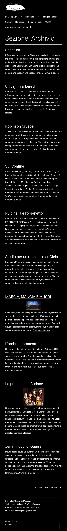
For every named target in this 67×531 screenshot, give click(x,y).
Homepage (20, 15)
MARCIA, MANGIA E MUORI (28, 290)
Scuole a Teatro (35, 15)
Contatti (9, 15)
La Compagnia (12, 10)
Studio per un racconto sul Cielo (31, 250)
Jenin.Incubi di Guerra (23, 439)
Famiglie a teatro (50, 10)
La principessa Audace (24, 377)
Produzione (30, 10)
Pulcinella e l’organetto (24, 206)
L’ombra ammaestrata (23, 337)
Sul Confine (14, 159)
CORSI (48, 15)
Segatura (12, 43)
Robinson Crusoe (19, 119)
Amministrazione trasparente (18, 20)
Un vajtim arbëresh (20, 79)
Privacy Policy (11, 514)
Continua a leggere (50, 66)
